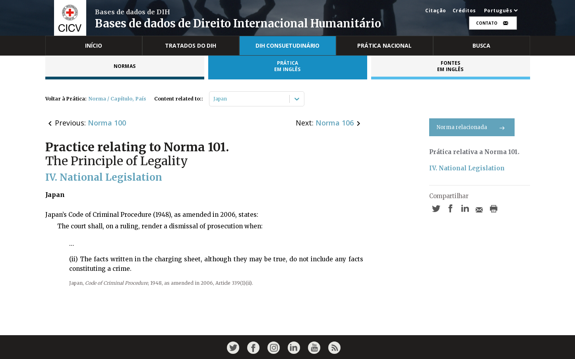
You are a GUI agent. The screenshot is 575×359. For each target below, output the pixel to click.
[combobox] (214, 99)
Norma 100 (107, 122)
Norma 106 (335, 122)
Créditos (464, 10)
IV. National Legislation (467, 168)
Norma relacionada (472, 127)
